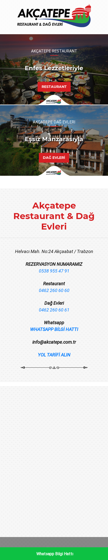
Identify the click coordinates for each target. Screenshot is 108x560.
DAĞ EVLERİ (54, 157)
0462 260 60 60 (54, 290)
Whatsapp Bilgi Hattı (54, 553)
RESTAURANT (54, 86)
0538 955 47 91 (54, 271)
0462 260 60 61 (54, 310)
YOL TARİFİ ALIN (54, 355)
